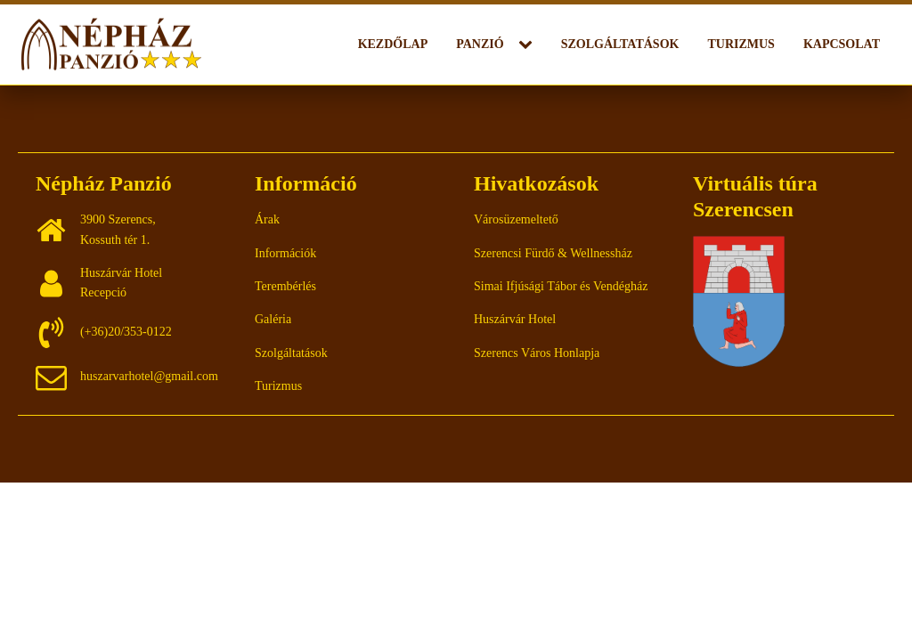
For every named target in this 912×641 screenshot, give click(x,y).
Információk (285, 253)
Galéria (273, 319)
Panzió (479, 44)
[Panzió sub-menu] (529, 44)
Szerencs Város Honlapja (536, 353)
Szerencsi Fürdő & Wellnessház (553, 253)
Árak (267, 219)
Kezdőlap (393, 44)
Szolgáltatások (620, 44)
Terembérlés (285, 286)
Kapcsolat (841, 44)
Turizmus (740, 44)
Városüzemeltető (516, 219)
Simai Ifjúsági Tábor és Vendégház (560, 286)
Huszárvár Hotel (515, 319)
